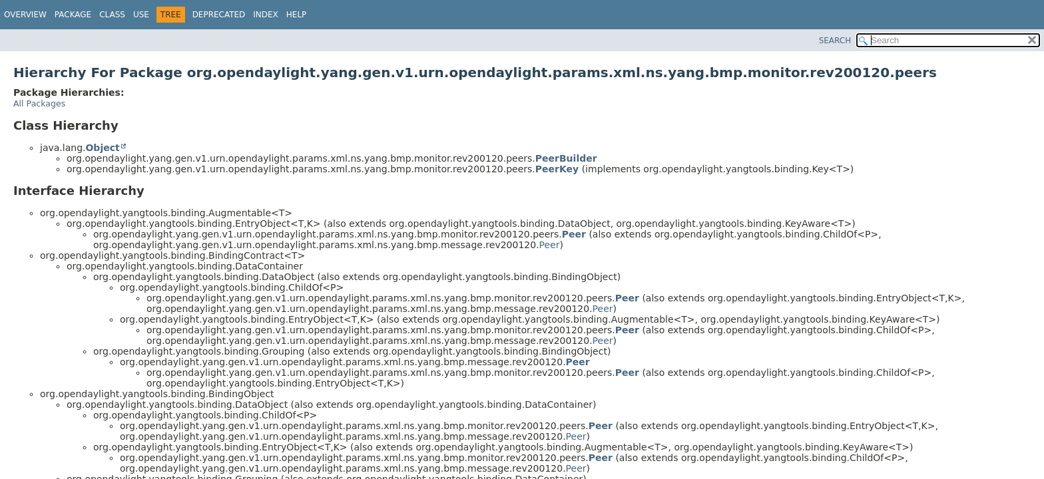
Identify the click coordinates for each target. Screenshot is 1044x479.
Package (73, 14)
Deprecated (219, 14)
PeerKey (557, 169)
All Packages (39, 103)
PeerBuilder (566, 158)
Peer (574, 234)
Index (265, 14)
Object (102, 147)
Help (296, 14)
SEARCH (835, 40)
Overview (25, 14)
